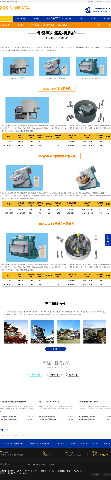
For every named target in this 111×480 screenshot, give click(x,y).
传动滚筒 (11, 471)
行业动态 (73, 374)
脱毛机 (43, 471)
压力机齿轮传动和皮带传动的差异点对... (13, 402)
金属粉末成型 (50, 19)
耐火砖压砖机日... (20, 25)
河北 (8, 436)
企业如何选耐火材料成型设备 (88, 402)
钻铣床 (19, 471)
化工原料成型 (66, 19)
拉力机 (51, 471)
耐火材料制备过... (35, 25)
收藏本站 (90, 1)
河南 (1, 436)
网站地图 (99, 1)
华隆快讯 (54, 374)
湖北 (23, 436)
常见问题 (35, 374)
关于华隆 (95, 443)
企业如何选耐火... (64, 25)
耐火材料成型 (21, 19)
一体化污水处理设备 (63, 471)
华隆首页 (6, 443)
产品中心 (81, 19)
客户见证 (94, 19)
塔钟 (36, 471)
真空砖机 (23, 473)
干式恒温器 (77, 471)
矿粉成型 (36, 19)
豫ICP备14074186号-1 (39, 464)
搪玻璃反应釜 (12, 473)
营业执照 (51, 464)
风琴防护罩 (28, 471)
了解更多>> (55, 349)
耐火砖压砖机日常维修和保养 (49, 402)
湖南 (15, 436)
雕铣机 (2, 473)
